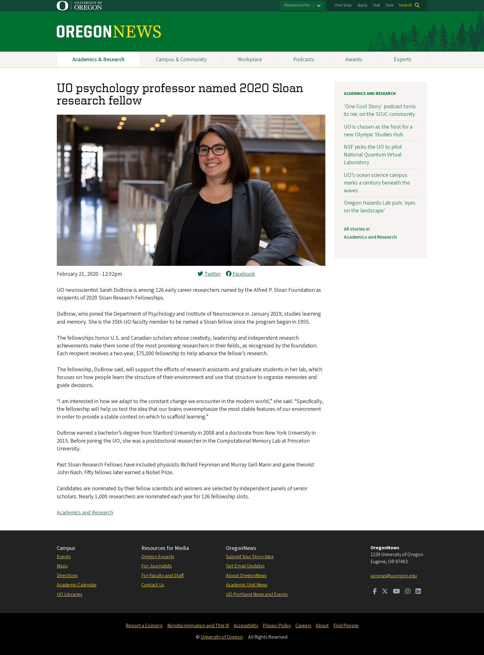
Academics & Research (98, 59)
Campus (66, 548)
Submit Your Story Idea (249, 556)
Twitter (209, 274)
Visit (376, 5)
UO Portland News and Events (257, 594)
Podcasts (303, 59)
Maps (62, 566)
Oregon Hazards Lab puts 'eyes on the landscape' (379, 207)
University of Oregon (222, 637)
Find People (345, 625)
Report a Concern (144, 625)
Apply (362, 5)
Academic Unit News (246, 584)
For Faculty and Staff (162, 575)
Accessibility (246, 625)
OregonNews (241, 548)
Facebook (240, 274)
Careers (303, 625)
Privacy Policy (277, 625)
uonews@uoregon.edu (393, 575)
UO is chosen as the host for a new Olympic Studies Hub (378, 130)
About (322, 625)
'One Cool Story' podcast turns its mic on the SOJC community (380, 110)
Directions (67, 575)
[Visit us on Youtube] (396, 592)
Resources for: (297, 5)
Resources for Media (165, 548)
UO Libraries (69, 594)
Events (64, 556)
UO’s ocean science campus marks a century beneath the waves (377, 182)
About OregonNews (246, 575)
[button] (191, 264)
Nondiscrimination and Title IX (198, 625)
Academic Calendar (77, 584)
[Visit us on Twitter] (384, 592)
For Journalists (156, 566)
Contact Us (152, 584)
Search (405, 5)
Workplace (250, 59)
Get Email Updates (245, 566)
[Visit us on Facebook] (374, 592)
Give (390, 5)
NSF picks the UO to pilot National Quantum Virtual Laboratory (373, 154)
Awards (353, 59)
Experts (402, 59)
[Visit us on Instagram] (408, 592)
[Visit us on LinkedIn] (418, 592)
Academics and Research (85, 513)
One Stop (343, 5)
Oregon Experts (157, 556)
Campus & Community (181, 59)
